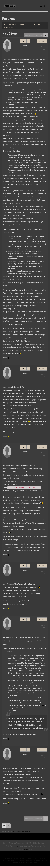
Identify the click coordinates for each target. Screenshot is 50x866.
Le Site (37, 25)
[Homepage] (4, 25)
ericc (23, 41)
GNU (26, 849)
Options (42, 41)
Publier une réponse (33, 35)
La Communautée (24, 25)
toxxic (19, 831)
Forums (11, 25)
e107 (17, 846)
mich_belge (26, 831)
